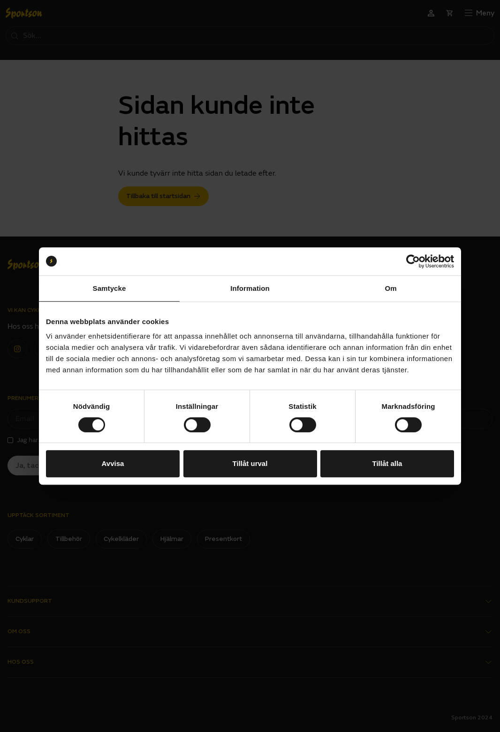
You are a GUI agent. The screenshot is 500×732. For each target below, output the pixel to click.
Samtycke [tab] (109, 288)
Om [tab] (390, 288)
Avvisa (113, 463)
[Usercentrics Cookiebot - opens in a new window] (413, 261)
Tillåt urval (250, 463)
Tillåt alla (387, 463)
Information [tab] (250, 288)
